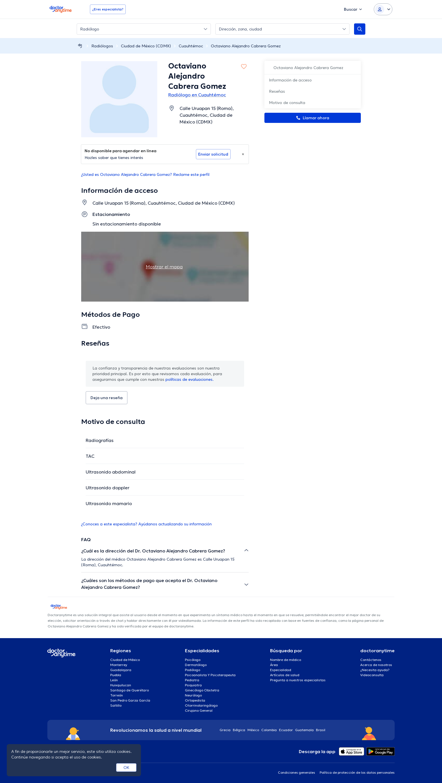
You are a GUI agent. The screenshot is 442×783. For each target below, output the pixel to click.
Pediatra (192, 680)
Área (274, 665)
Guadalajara (120, 670)
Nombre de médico (285, 660)
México (253, 730)
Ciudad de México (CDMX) (146, 45)
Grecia (225, 730)
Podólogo (192, 670)
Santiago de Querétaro (129, 690)
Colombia (269, 730)
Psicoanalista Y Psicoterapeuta (210, 675)
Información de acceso (290, 80)
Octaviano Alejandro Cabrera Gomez (246, 45)
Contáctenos (370, 660)
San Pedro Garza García (130, 700)
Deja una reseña (106, 397)
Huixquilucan (120, 685)
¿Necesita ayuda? (375, 670)
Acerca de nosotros (376, 665)
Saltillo (115, 705)
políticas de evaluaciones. (189, 379)
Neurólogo (193, 695)
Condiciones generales (296, 772)
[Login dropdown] (383, 9)
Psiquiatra (193, 685)
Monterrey (118, 665)
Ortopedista (195, 700)
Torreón (116, 695)
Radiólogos (102, 45)
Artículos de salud (284, 675)
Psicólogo (192, 660)
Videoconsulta (372, 675)
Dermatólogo (196, 665)
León (114, 680)
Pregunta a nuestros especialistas (298, 680)
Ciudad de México (125, 660)
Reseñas (277, 91)
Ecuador (286, 730)
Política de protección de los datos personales (357, 772)
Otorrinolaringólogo (201, 705)
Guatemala (304, 730)
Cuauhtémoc (191, 45)
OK (126, 767)
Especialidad (280, 670)
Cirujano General (199, 710)
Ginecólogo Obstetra (202, 690)
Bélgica (239, 730)
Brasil (320, 730)
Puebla (115, 675)
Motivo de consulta (287, 102)
